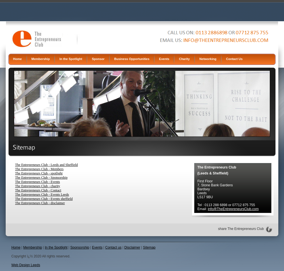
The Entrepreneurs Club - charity (37, 186)
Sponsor (98, 59)
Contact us (113, 247)
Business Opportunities (131, 59)
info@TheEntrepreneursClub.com (233, 209)
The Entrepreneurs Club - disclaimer (40, 203)
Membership (41, 59)
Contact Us (234, 59)
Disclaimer (132, 247)
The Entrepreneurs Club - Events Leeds (42, 195)
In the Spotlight (70, 59)
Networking (207, 59)
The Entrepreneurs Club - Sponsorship (41, 178)
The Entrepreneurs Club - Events (37, 182)
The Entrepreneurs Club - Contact (38, 190)
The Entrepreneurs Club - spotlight (38, 173)
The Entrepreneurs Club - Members (39, 169)
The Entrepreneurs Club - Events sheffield (44, 199)
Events (164, 59)
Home (17, 59)
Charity (184, 59)
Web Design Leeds (25, 265)
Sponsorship (79, 247)
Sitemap (149, 247)
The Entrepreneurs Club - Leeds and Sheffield (46, 165)
